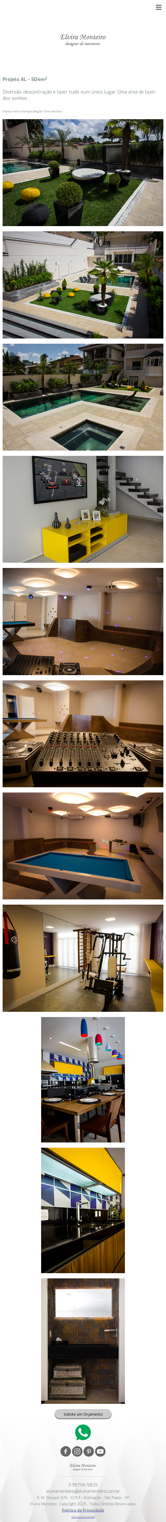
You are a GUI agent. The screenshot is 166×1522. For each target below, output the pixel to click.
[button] (83, 1414)
